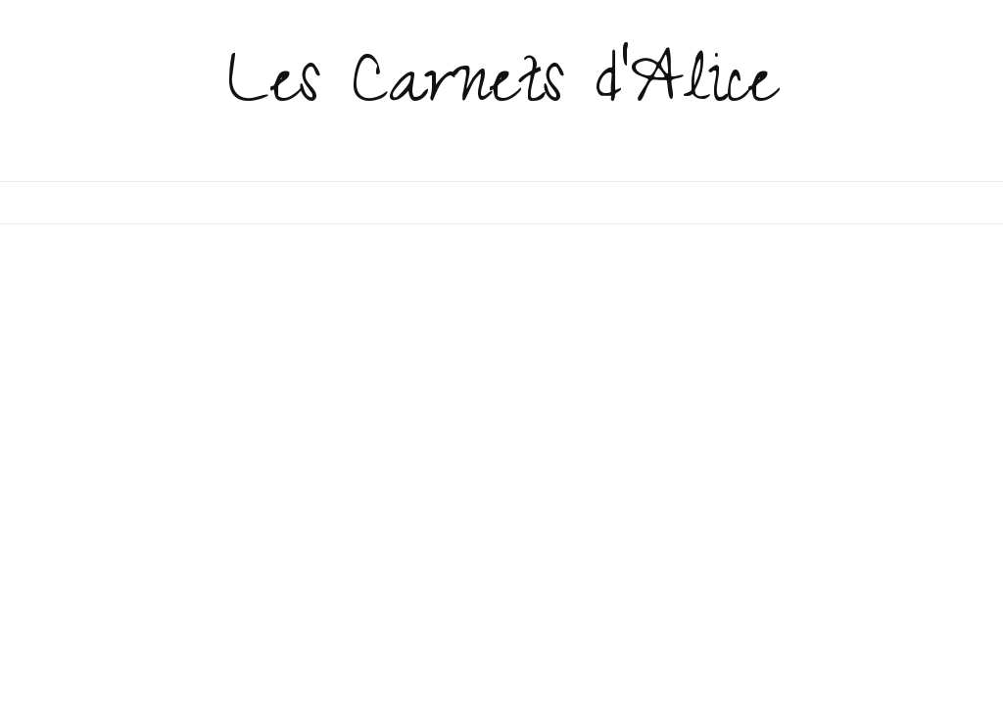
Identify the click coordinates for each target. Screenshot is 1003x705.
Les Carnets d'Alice (502, 90)
